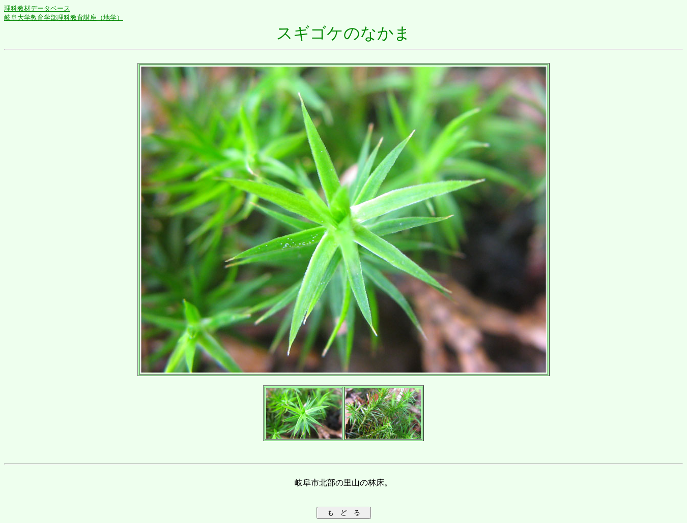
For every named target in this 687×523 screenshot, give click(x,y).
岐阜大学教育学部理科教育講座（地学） (63, 17)
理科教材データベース (37, 8)
